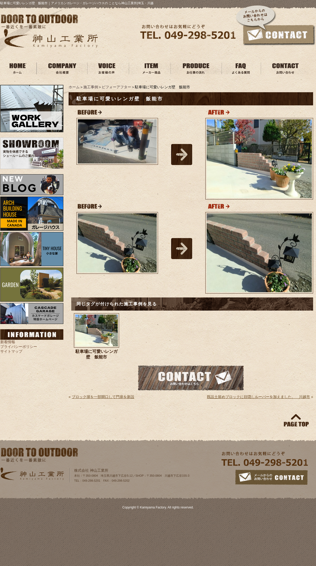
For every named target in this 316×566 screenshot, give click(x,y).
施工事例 (90, 87)
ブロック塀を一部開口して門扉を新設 (103, 397)
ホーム (74, 87)
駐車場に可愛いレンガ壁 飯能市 (96, 354)
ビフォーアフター (116, 87)
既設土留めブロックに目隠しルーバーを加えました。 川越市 (258, 397)
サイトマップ (11, 351)
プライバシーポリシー (18, 346)
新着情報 (7, 342)
